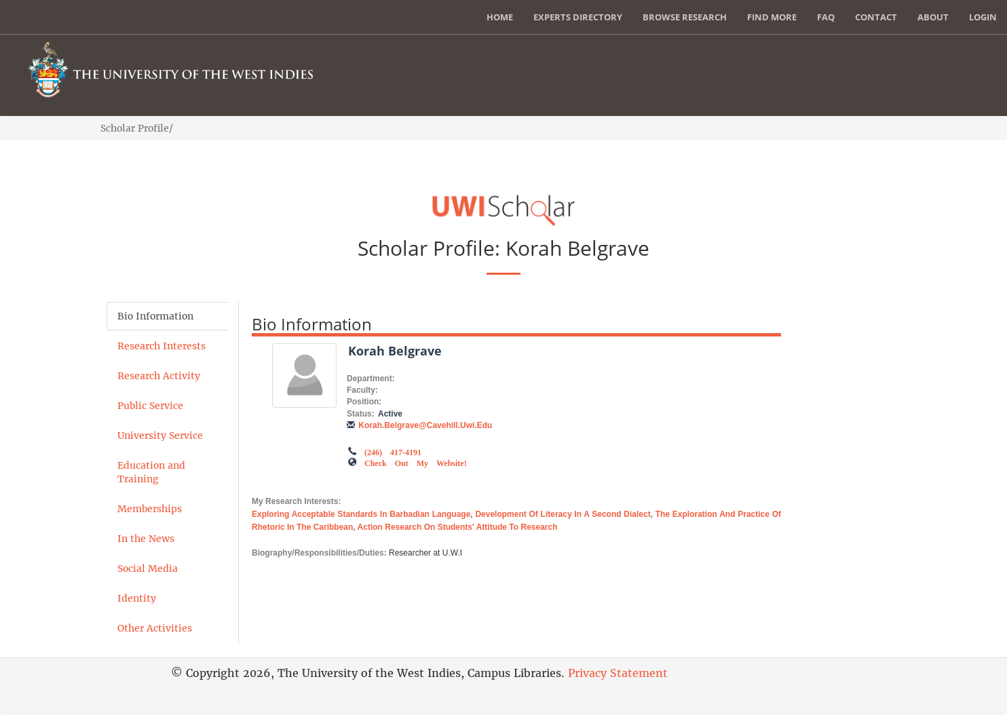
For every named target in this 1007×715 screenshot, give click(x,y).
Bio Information (155, 316)
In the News (145, 539)
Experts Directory (577, 17)
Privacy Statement (618, 673)
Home (500, 17)
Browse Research (685, 17)
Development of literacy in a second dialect (562, 514)
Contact (876, 17)
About (933, 17)
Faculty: (362, 390)
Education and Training (151, 472)
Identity (136, 598)
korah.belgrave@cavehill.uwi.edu (425, 425)
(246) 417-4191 (392, 451)
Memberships (149, 509)
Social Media (147, 568)
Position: (364, 401)
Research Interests (161, 346)
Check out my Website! (415, 462)
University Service (160, 435)
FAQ (826, 17)
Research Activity (158, 376)
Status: (361, 414)
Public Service (150, 406)
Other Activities (154, 628)
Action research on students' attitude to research (458, 527)
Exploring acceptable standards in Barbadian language (361, 514)
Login (983, 17)
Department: (371, 378)
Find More (772, 17)
